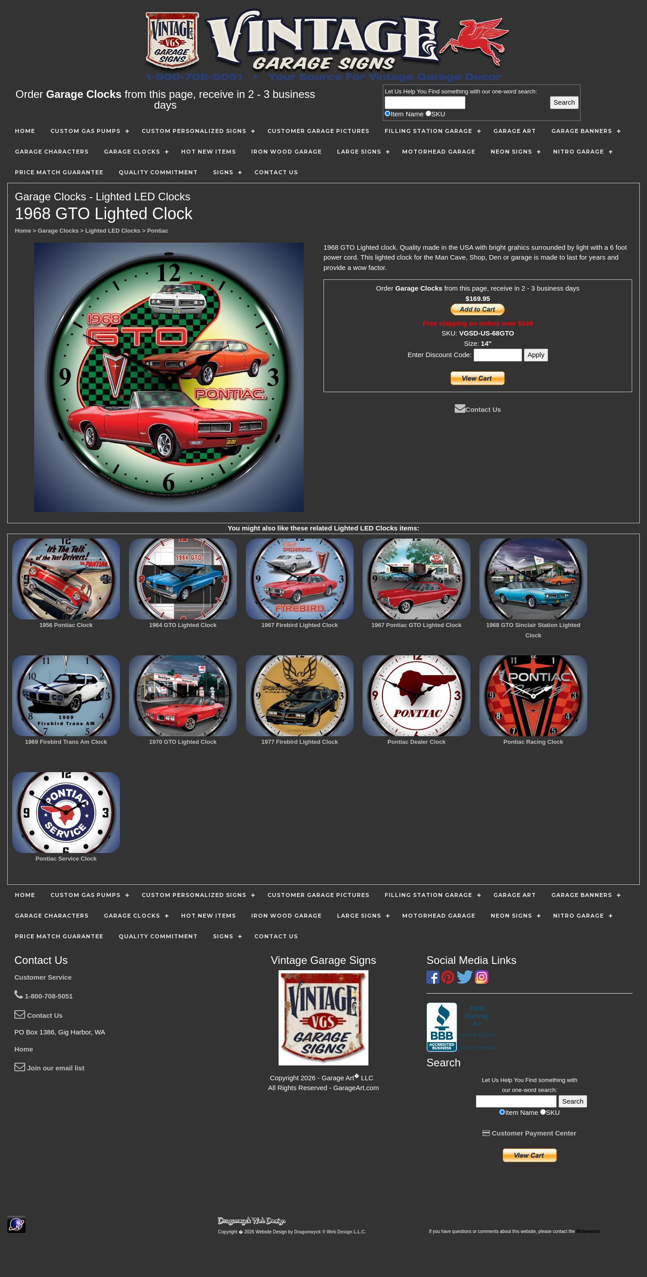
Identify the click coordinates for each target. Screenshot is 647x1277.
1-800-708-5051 (43, 996)
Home (23, 1049)
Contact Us (478, 409)
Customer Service (43, 977)
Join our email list (49, 1068)
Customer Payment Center (529, 1133)
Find (433, 91)
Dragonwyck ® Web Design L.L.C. (330, 1231)
